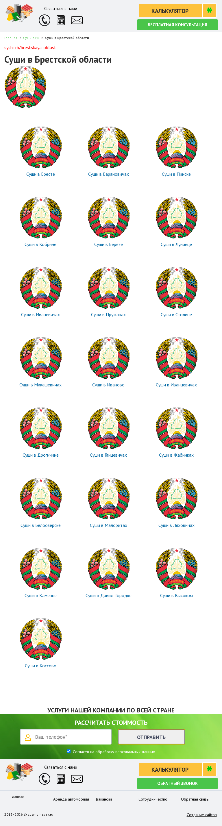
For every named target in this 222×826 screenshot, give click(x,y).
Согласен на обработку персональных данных (113, 751)
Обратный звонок (177, 783)
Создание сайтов (202, 814)
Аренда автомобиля (71, 799)
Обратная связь (194, 799)
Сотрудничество (152, 799)
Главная (17, 796)
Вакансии (104, 799)
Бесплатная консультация (177, 24)
